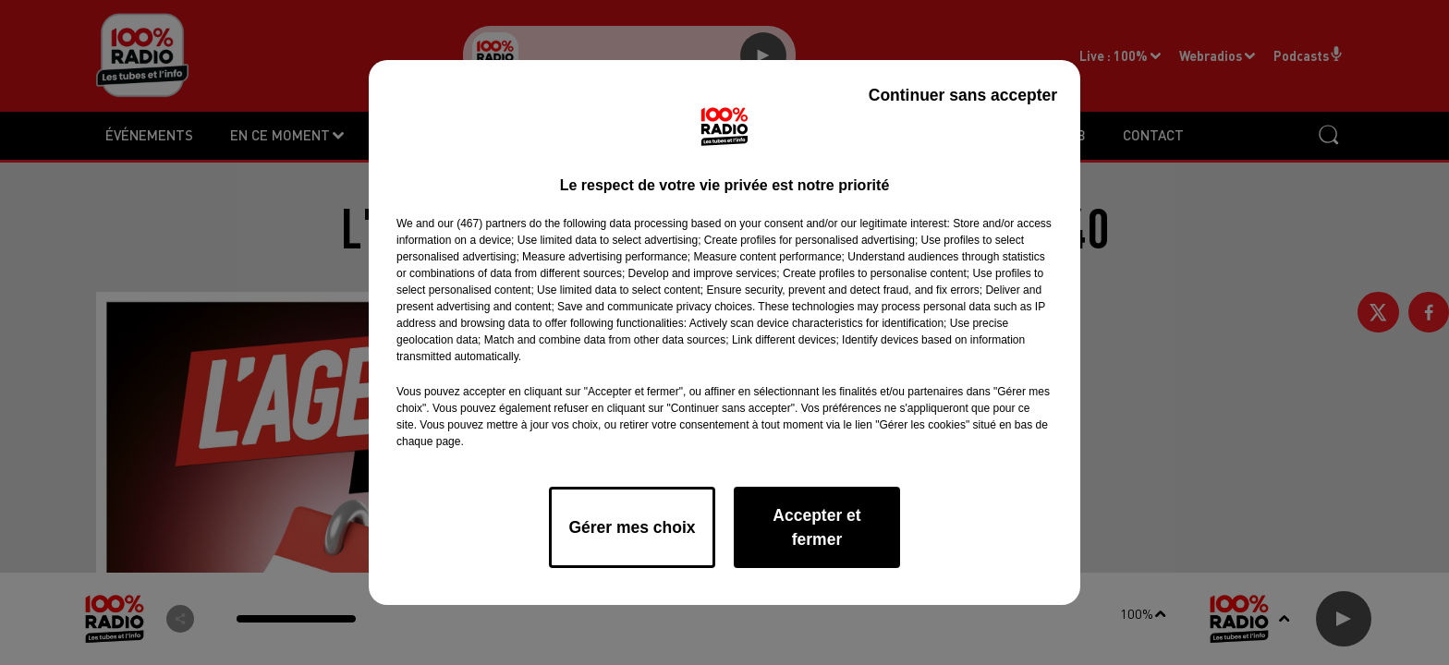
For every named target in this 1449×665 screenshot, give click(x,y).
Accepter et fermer (816, 527)
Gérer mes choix (631, 527)
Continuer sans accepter (963, 95)
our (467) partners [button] (481, 223)
